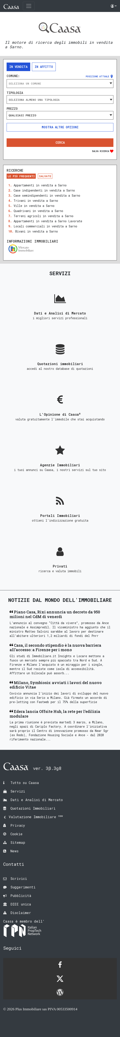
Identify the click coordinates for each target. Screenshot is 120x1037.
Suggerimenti (23, 887)
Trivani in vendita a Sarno (36, 201)
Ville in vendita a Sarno (34, 206)
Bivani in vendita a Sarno (36, 231)
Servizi (17, 791)
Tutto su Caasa (24, 782)
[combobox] (60, 83)
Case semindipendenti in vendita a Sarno (47, 195)
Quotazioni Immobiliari (33, 808)
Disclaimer (20, 912)
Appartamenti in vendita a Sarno (40, 185)
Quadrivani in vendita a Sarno (38, 211)
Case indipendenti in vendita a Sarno (44, 190)
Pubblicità (20, 895)
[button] (114, 6)
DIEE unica (20, 904)
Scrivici (18, 878)
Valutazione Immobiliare (36, 817)
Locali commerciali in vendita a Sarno (45, 226)
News (14, 851)
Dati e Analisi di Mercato (36, 799)
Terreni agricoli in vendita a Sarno (43, 216)
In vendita (18, 67)
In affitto (44, 67)
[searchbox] (60, 100)
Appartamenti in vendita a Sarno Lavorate (48, 221)
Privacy (17, 825)
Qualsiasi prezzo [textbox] (22, 115)
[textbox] (60, 83)
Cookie (16, 834)
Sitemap (17, 842)
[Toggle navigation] (29, 6)
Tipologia (15, 92)
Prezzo (12, 108)
